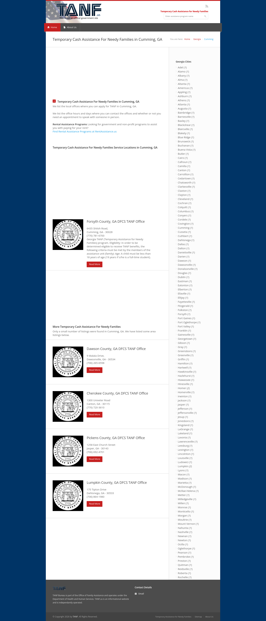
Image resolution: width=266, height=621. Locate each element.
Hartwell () (184, 367)
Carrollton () (185, 174)
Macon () (183, 474)
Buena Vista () (186, 149)
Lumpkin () (185, 466)
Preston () (184, 560)
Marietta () (184, 482)
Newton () (184, 540)
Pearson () (184, 552)
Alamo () (183, 71)
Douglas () (184, 273)
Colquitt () (184, 207)
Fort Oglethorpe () (189, 322)
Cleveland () (185, 199)
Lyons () (183, 470)
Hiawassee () (186, 380)
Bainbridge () (186, 112)
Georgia (197, 39)
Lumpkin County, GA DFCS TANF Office (117, 482)
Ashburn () (185, 96)
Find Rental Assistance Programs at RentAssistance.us (85, 131)
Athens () (184, 100)
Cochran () (184, 203)
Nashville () (185, 532)
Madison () (185, 478)
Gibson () (184, 343)
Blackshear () (186, 125)
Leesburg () (185, 445)
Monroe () (184, 507)
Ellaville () (184, 293)
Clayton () (184, 194)
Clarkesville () (186, 186)
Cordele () (184, 219)
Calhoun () (184, 162)
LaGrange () (185, 429)
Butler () (183, 153)
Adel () (182, 67)
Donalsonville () (187, 268)
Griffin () (183, 359)
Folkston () (184, 310)
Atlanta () (184, 104)
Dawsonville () (187, 264)
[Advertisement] (133, 71)
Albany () (184, 75)
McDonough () (187, 486)
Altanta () (184, 83)
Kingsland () (185, 425)
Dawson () (184, 260)
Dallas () (183, 244)
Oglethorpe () (186, 548)
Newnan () (184, 536)
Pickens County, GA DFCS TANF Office (116, 437)
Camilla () (184, 166)
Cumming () (185, 227)
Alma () (183, 79)
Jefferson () (185, 408)
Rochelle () (184, 577)
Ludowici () (185, 462)
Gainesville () (186, 334)
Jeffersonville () (187, 412)
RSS (206, 6)
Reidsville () (185, 569)
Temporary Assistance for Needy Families (173, 616)
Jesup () (183, 417)
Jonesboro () (186, 421)
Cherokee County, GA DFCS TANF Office (117, 393)
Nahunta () (185, 528)
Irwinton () (184, 396)
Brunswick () (186, 141)
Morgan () (184, 515)
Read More (94, 264)
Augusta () (184, 108)
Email (141, 593)
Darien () (183, 256)
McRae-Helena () (188, 491)
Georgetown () (187, 338)
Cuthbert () (185, 236)
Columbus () (186, 211)
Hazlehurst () (186, 375)
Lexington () (185, 449)
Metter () (183, 495)
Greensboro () (187, 351)
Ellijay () (183, 297)
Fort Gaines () (186, 318)
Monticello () (186, 511)
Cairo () (183, 157)
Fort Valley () (186, 326)
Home (52, 27)
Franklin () (184, 330)
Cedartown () (186, 178)
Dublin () (183, 277)
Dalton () (183, 248)
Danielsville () (186, 252)
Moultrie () (184, 519)
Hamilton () (185, 363)
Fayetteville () (186, 301)
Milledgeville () (187, 499)
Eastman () (185, 281)
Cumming (208, 39)
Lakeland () (185, 433)
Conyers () (184, 215)
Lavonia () (184, 437)
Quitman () (185, 565)
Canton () (184, 170)
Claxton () (184, 190)
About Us (70, 27)
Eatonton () (185, 285)
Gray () (182, 347)
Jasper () (183, 404)
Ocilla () (183, 544)
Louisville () (185, 458)
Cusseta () (184, 231)
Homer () (184, 388)
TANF (75, 616)
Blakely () (184, 133)
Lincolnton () (186, 454)
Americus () (185, 88)
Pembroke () (186, 556)
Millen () (183, 503)
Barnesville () (186, 116)
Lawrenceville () (187, 441)
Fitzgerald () (185, 306)
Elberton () (184, 289)
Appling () (184, 92)
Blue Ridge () (186, 137)
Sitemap (198, 616)
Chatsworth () (186, 182)
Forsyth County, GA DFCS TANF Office (116, 221)
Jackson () (184, 400)
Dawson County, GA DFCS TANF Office (116, 348)
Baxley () (183, 120)
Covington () (186, 223)
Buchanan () (185, 145)
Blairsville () (185, 129)
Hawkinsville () (187, 371)
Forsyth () (184, 314)
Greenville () (185, 355)
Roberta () (184, 573)
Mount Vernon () (188, 523)
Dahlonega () (186, 240)
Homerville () (186, 392)
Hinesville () (185, 384)
